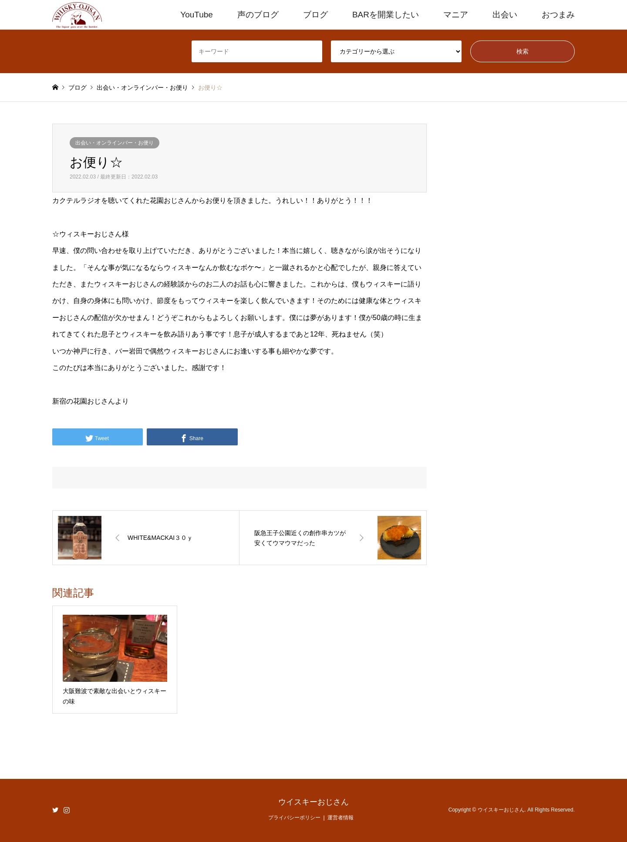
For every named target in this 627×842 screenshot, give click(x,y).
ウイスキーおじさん (313, 802)
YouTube (196, 14)
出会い (504, 14)
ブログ (315, 14)
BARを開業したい (385, 14)
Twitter (55, 810)
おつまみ (558, 14)
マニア (455, 14)
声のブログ (258, 14)
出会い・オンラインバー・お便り (114, 143)
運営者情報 (340, 818)
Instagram (67, 810)
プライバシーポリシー (294, 818)
